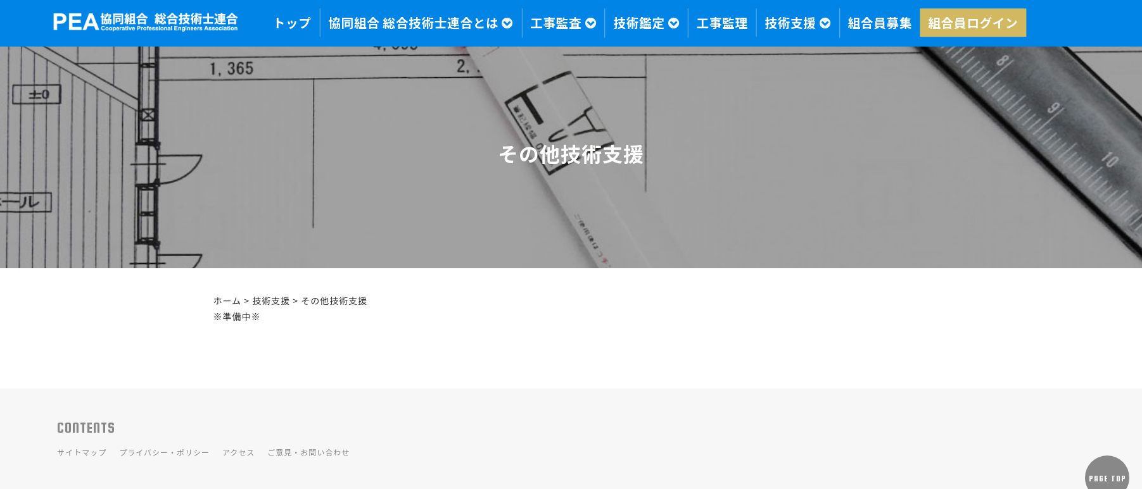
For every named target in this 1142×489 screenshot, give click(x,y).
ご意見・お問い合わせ (308, 452)
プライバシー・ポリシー (164, 452)
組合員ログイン (973, 23)
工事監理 (722, 23)
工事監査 (563, 23)
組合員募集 (880, 23)
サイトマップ (81, 452)
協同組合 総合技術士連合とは (420, 23)
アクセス (238, 452)
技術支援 (798, 23)
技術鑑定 (646, 23)
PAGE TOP (1107, 478)
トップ (292, 23)
